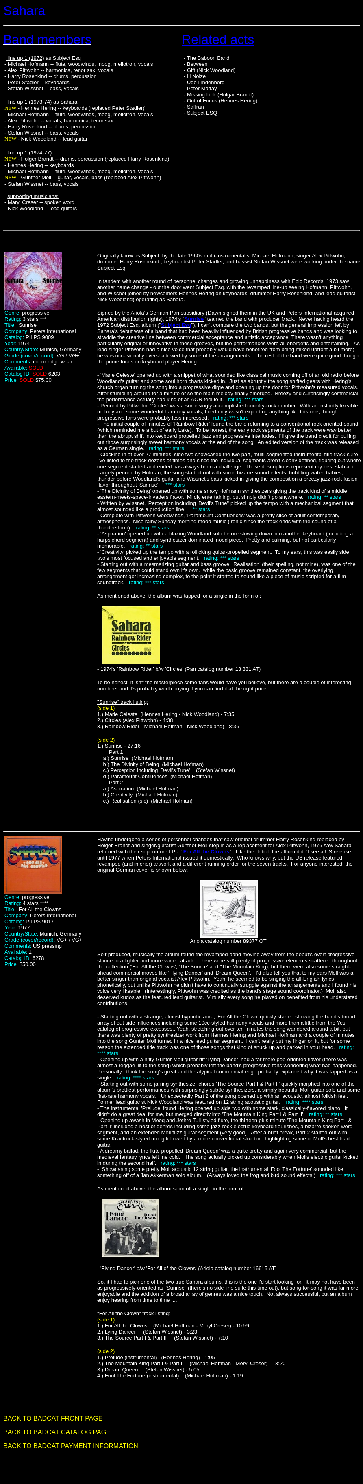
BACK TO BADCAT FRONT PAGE (53, 1418)
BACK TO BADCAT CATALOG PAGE (57, 1432)
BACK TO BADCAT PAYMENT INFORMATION (70, 1446)
